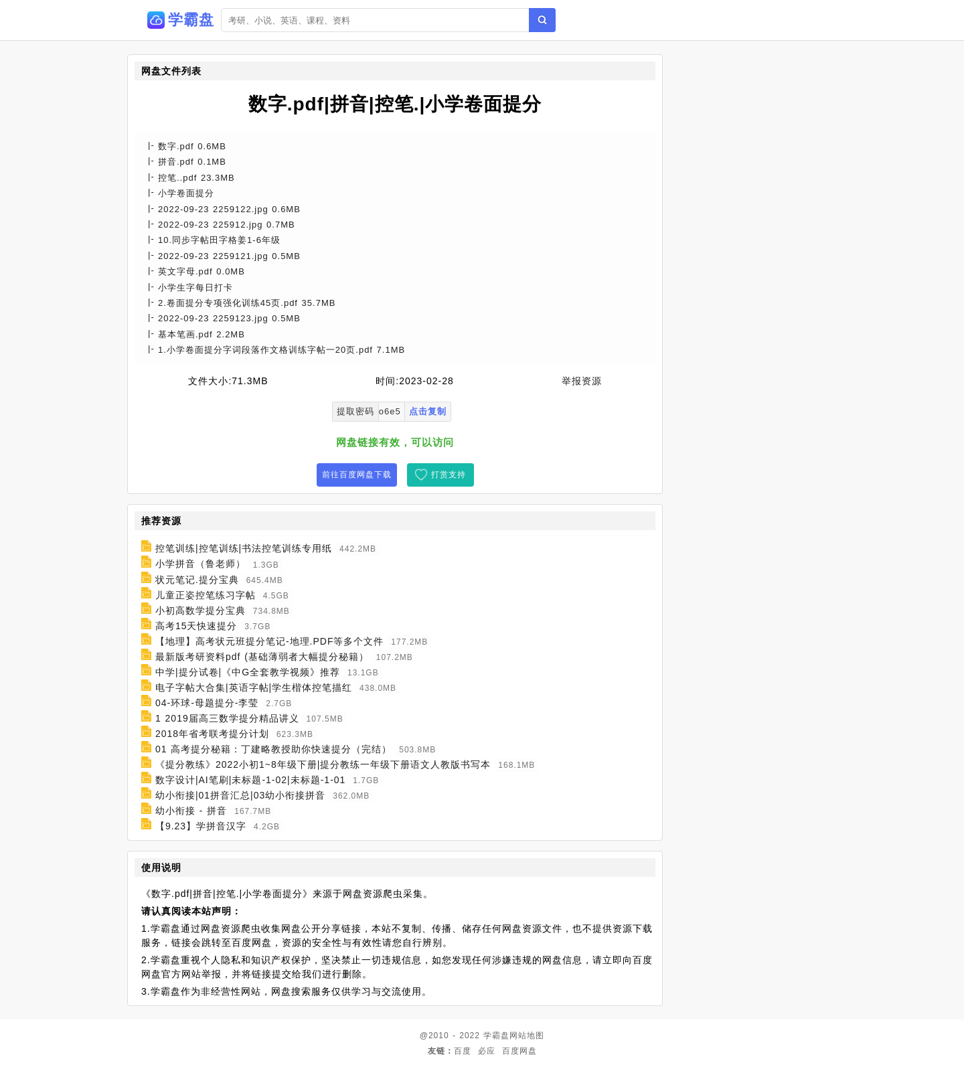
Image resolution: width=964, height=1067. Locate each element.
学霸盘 (496, 1035)
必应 (486, 1051)
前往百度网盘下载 (357, 474)
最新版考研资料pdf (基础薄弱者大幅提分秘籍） (262, 656)
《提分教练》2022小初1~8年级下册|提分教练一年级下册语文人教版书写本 (323, 764)
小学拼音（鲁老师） (200, 564)
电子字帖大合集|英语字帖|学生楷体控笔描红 (253, 687)
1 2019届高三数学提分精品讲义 (227, 718)
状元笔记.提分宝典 (197, 579)
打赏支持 (448, 474)
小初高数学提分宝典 (200, 610)
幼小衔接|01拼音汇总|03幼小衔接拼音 (240, 795)
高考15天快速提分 (196, 626)
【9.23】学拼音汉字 (200, 826)
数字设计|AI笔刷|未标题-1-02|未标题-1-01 (250, 779)
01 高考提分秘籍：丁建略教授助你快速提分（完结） (273, 749)
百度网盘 (519, 1051)
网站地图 (526, 1035)
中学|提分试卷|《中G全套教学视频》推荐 (247, 672)
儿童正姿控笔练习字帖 (205, 595)
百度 (462, 1051)
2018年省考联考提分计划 (212, 733)
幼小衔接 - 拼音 (191, 810)
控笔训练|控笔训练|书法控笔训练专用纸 (243, 548)
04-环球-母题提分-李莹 (207, 702)
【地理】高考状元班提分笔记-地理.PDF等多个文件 (269, 641)
